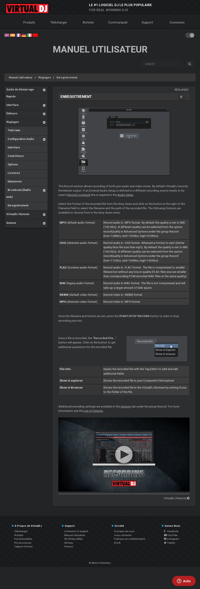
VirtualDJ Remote (17, 214)
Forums (68, 546)
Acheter (88, 22)
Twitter (169, 542)
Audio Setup (125, 195)
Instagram (171, 538)
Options (12, 164)
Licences (13, 173)
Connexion (177, 22)
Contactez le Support (76, 531)
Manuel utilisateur (21, 77)
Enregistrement (67, 77)
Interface (12, 105)
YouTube (170, 535)
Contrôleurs (15, 156)
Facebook (171, 531)
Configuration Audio (20, 139)
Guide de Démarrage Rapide (20, 93)
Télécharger (58, 22)
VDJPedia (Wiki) (73, 538)
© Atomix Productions (100, 563)
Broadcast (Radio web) (18, 193)
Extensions (14, 181)
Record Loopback (78, 195)
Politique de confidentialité (129, 538)
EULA (117, 542)
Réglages (44, 77)
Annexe (11, 222)
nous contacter (123, 535)
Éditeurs (11, 113)
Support (147, 22)
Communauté (118, 22)
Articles (68, 542)
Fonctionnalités (23, 538)
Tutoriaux (13, 130)
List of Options (93, 410)
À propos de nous (124, 531)
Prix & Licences (22, 542)
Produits (29, 22)
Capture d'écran (23, 546)
